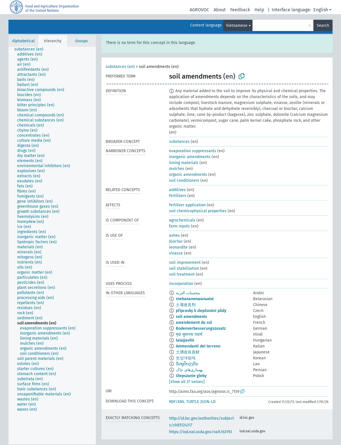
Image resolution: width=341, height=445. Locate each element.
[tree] (52, 245)
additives (177, 189)
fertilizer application (187, 205)
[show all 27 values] (187, 381)
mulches (176, 168)
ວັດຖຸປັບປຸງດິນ (187, 364)
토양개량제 (186, 358)
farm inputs (179, 226)
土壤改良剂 (186, 304)
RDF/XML (177, 401)
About (220, 9)
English (320, 9)
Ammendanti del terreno (198, 346)
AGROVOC (199, 9)
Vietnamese (236, 25)
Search (323, 25)
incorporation (181, 283)
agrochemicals (182, 220)
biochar (176, 241)
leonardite (178, 247)
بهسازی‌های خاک (189, 369)
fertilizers (177, 195)
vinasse (176, 253)
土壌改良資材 (188, 352)
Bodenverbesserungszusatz (201, 328)
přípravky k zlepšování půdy (201, 310)
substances (179, 141)
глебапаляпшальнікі (195, 298)
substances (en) (120, 66)
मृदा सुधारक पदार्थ (189, 334)
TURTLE (192, 401)
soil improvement (185, 262)
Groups (81, 41)
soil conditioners (184, 180)
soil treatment (182, 274)
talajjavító (185, 340)
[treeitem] (31, 49)
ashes (174, 235)
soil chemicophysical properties (198, 211)
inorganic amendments (190, 156)
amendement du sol (194, 322)
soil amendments (191, 316)
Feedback (240, 9)
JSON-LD (208, 401)
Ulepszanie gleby (191, 375)
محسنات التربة (188, 293)
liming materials (183, 162)
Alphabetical (23, 41)
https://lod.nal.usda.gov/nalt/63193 (200, 431)
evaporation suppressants (192, 151)
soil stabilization (184, 268)
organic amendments (188, 174)
